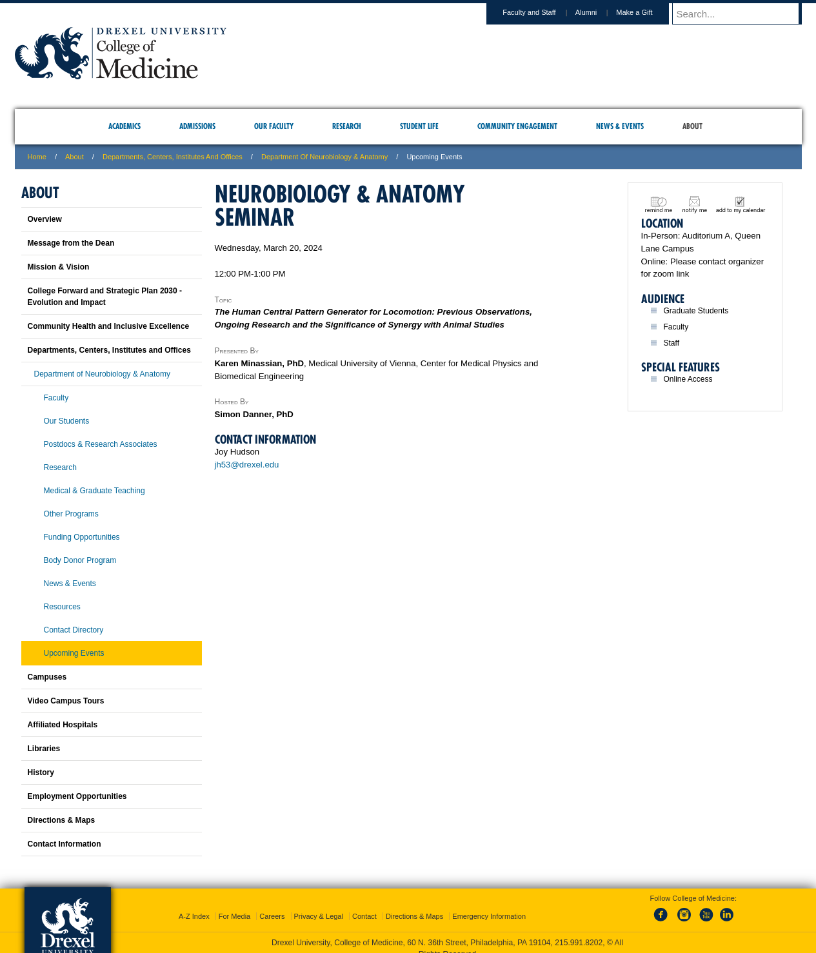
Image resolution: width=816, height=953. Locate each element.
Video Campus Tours (66, 700)
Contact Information (64, 844)
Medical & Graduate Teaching (94, 490)
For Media (235, 905)
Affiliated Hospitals (63, 724)
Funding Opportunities (82, 537)
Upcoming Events (74, 653)
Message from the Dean (71, 243)
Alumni (599, 12)
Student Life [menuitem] (419, 126)
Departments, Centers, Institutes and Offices (173, 157)
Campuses (47, 677)
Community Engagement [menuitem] (517, 126)
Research (60, 467)
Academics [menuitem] (124, 126)
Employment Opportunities (77, 796)
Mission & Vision (59, 266)
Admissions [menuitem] (197, 126)
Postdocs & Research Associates (100, 444)
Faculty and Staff (541, 12)
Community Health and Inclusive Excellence (109, 326)
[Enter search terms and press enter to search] (743, 13)
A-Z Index (194, 905)
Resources (62, 606)
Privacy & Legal (318, 905)
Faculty (56, 397)
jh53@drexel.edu (247, 464)
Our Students (67, 421)
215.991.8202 (578, 931)
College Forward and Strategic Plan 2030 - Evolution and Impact (105, 296)
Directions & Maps (61, 820)
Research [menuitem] (346, 126)
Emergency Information (489, 905)
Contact (364, 905)
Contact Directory (74, 629)
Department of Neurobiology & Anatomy (324, 157)
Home (37, 157)
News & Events (70, 583)
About (74, 157)
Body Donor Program (80, 560)
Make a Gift (646, 12)
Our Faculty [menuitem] (274, 126)
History (41, 772)
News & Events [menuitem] (620, 126)
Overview (45, 219)
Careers (271, 905)
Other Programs (71, 513)
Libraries (44, 748)
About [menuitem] (692, 126)
